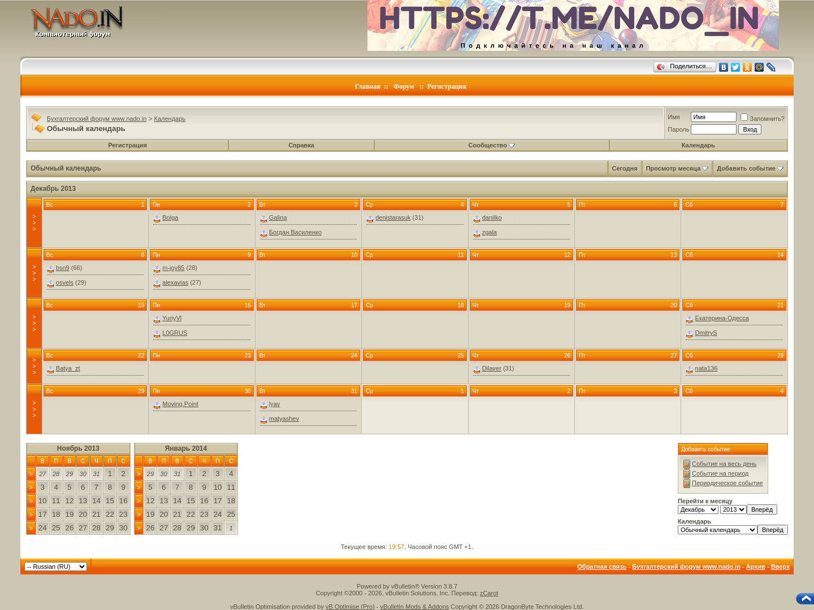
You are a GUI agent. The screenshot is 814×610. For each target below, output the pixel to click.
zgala (489, 232)
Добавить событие (746, 168)
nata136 (706, 368)
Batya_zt (68, 368)
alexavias (175, 282)
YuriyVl (171, 318)
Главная (367, 86)
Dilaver (491, 368)
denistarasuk (392, 217)
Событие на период (720, 473)
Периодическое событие (727, 483)
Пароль (678, 129)
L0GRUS (174, 332)
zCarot (489, 593)
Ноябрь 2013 (78, 448)
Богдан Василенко (295, 232)
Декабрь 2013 (53, 189)
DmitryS (706, 332)
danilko (492, 217)
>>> (34, 222)
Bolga (170, 217)
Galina (278, 217)
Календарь (170, 118)
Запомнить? (763, 118)
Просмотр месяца (673, 168)
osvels (64, 282)
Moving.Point (180, 403)
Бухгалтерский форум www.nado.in (97, 118)
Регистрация (446, 86)
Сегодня (625, 168)
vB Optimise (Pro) (350, 606)
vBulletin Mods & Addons (414, 606)
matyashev (284, 418)
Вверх (780, 566)
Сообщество (492, 145)
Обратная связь (601, 566)
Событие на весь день (724, 463)
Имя (673, 117)
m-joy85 (173, 267)
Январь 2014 (186, 448)
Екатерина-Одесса (722, 318)
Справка (301, 145)
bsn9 (63, 267)
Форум (403, 86)
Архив (755, 566)
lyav (274, 403)
